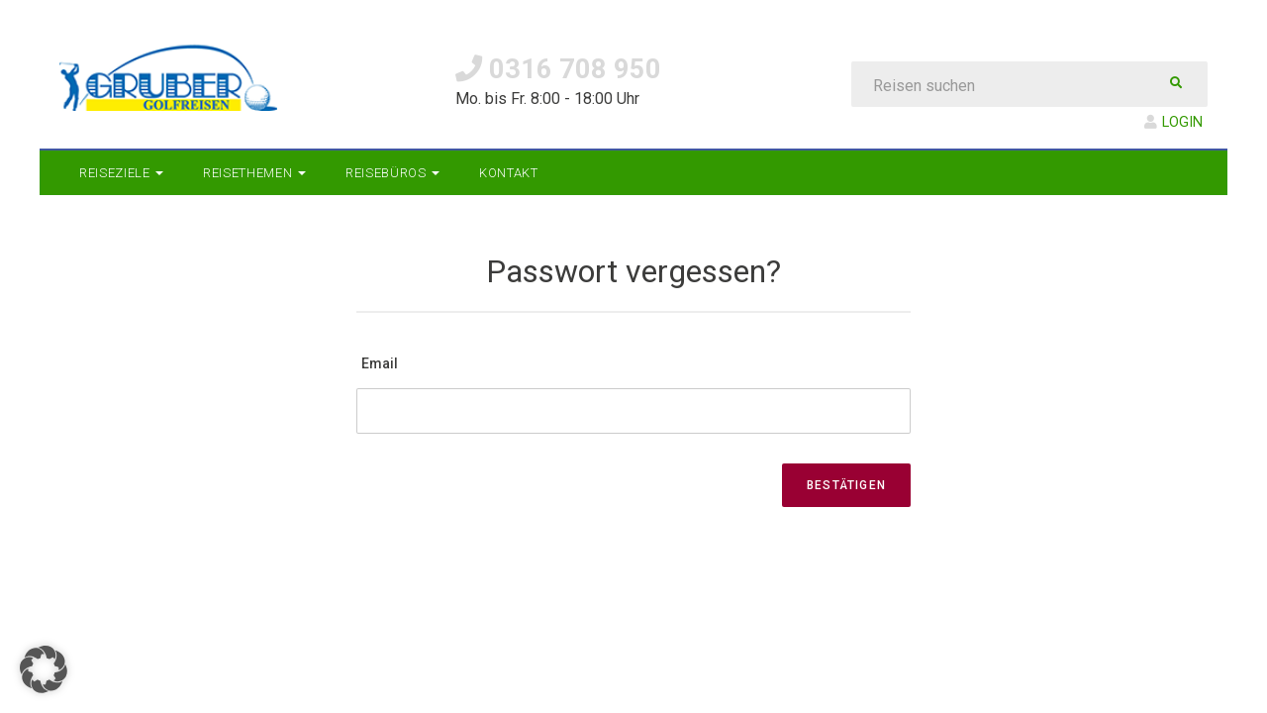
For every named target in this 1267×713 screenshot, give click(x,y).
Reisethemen (254, 172)
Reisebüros (392, 172)
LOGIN (1173, 122)
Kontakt (508, 172)
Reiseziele (121, 172)
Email (379, 363)
